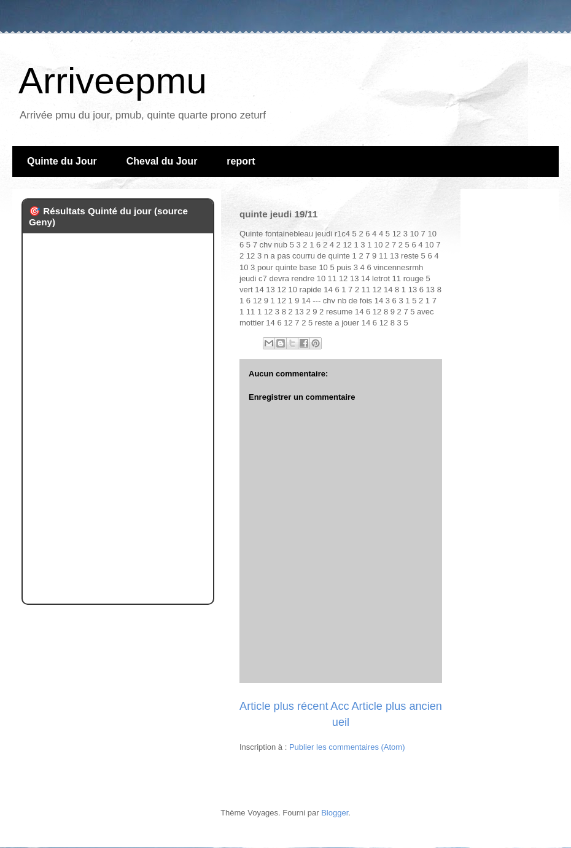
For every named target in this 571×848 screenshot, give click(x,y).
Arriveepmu (112, 80)
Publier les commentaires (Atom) (347, 747)
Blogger (334, 812)
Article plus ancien (396, 706)
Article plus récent (283, 706)
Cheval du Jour (162, 161)
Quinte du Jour (62, 161)
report (241, 161)
